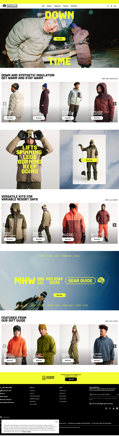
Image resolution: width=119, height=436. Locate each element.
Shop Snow (89, 161)
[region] (30, 426)
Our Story (32, 391)
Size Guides (63, 397)
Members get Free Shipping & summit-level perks (71, 376)
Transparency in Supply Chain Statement (79, 424)
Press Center (33, 405)
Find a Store (63, 391)
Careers (32, 394)
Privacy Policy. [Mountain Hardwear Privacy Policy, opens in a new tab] (27, 431)
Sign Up (71, 380)
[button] (116, 104)
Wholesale (33, 402)
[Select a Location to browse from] (1, 418)
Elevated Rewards (35, 397)
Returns (2, 394)
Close (56, 421)
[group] (71, 376)
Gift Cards (62, 394)
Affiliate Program (34, 399)
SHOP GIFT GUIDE (111, 322)
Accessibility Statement (7, 403)
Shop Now (60, 40)
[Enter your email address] (104, 395)
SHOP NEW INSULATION (110, 79)
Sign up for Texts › (101, 404)
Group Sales (63, 399)
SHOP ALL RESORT (111, 200)
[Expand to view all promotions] (59, 2)
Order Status (4, 397)
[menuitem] (43, 6)
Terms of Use (108, 399)
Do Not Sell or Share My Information (101, 424)
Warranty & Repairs (6, 400)
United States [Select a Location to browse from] (6, 418)
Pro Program (63, 402)
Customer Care (5, 392)
